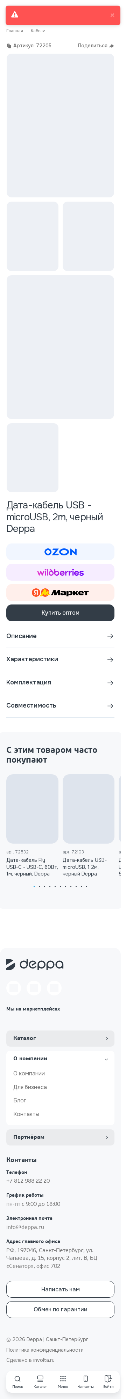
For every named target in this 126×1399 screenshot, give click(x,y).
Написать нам (60, 1289)
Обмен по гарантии (61, 1309)
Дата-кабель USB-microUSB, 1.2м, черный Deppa (85, 867)
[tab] (34, 886)
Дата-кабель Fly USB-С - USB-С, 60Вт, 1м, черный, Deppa (32, 867)
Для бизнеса (30, 1087)
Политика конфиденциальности (45, 1350)
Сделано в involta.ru (30, 1360)
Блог (19, 1100)
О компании (29, 1073)
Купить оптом (60, 612)
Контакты (26, 1114)
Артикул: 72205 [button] (28, 45)
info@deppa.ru (25, 1227)
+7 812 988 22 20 (28, 1181)
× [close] (112, 15)
